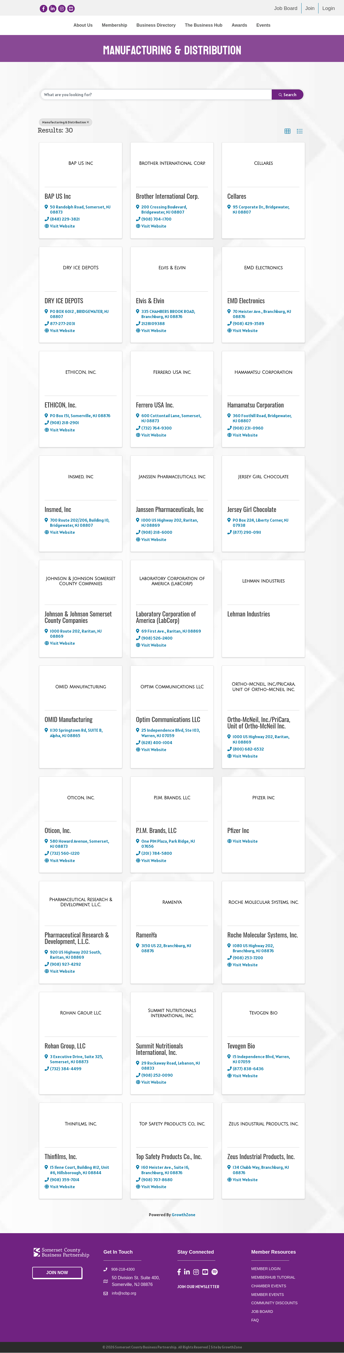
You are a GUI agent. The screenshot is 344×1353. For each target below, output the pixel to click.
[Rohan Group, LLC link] (80, 1013)
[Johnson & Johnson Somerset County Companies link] (81, 581)
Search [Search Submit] (287, 94)
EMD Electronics (246, 300)
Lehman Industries (248, 614)
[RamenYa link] (172, 902)
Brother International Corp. (167, 196)
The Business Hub (248, 25)
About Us (38, 25)
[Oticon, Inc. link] (80, 798)
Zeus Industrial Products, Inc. (261, 1156)
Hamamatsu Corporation (255, 405)
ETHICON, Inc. (60, 405)
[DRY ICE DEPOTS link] (80, 268)
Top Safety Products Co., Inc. (169, 1156)
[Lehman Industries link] (263, 581)
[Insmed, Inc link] (80, 477)
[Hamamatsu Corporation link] (263, 372)
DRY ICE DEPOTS (64, 300)
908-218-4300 (123, 1269)
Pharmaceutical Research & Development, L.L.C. (77, 938)
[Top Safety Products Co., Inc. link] (172, 1124)
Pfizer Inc (238, 830)
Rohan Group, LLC (65, 1045)
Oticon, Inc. (58, 830)
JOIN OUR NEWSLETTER (198, 1286)
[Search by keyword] (156, 95)
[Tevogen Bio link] (263, 1013)
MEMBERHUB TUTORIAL (273, 1277)
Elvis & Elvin (150, 300)
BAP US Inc (58, 196)
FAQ (255, 1320)
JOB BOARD (262, 1312)
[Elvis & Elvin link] (171, 268)
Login (328, 8)
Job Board (286, 8)
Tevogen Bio (241, 1045)
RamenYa (146, 935)
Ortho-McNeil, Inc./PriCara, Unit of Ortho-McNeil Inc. (258, 722)
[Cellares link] (263, 163)
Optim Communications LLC (168, 719)
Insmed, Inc (58, 509)
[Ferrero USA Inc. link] (172, 372)
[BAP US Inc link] (80, 163)
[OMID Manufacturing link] (80, 687)
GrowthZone (183, 1215)
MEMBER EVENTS (267, 1294)
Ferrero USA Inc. (155, 405)
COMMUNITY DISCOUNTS (274, 1303)
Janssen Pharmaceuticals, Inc (169, 509)
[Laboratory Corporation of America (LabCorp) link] (172, 581)
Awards (284, 25)
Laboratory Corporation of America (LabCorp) (166, 617)
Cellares (236, 196)
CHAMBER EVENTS (268, 1286)
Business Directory (111, 25)
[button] (287, 131)
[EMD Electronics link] (263, 268)
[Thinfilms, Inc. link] (80, 1124)
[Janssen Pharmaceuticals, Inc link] (172, 477)
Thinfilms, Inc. (61, 1156)
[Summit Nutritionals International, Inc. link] (172, 1013)
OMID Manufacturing (68, 719)
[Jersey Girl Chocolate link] (263, 477)
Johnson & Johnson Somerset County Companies (78, 617)
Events (308, 25)
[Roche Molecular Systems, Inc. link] (263, 902)
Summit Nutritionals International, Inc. (159, 1049)
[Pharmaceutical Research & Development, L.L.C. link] (81, 902)
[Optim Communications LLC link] (171, 687)
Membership (70, 25)
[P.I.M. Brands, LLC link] (172, 798)
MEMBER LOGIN (266, 1269)
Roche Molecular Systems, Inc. (262, 935)
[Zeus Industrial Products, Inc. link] (263, 1124)
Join (310, 8)
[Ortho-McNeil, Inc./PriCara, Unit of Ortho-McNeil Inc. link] (263, 687)
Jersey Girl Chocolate (251, 509)
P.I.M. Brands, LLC (156, 830)
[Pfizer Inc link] (263, 798)
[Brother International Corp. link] (172, 163)
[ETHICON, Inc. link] (80, 372)
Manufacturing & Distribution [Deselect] (65, 122)
